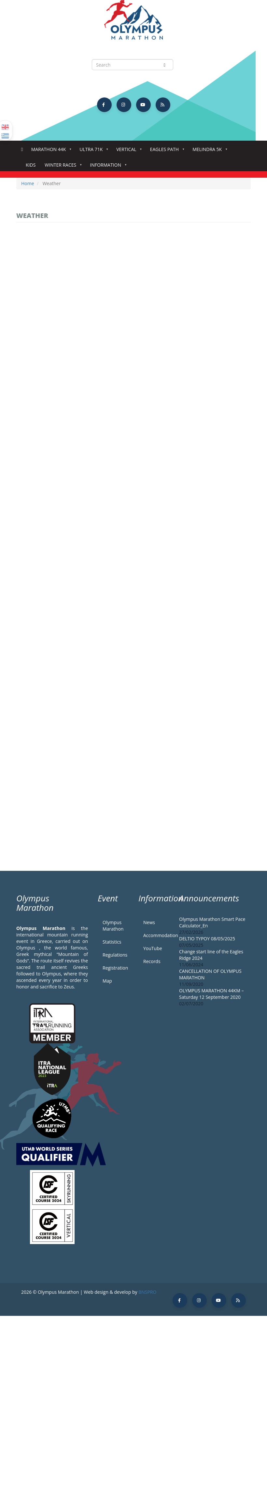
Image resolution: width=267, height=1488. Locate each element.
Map (107, 981)
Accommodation (156, 935)
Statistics (112, 942)
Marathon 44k (50, 151)
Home (22, 149)
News (149, 922)
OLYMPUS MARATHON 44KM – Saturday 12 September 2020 (211, 993)
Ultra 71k (92, 151)
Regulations (115, 955)
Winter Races (61, 167)
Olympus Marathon (113, 925)
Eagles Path (166, 151)
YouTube (152, 948)
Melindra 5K (208, 151)
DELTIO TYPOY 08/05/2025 (207, 938)
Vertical (127, 151)
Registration (115, 968)
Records (152, 961)
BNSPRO (147, 1292)
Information (106, 167)
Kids (30, 165)
